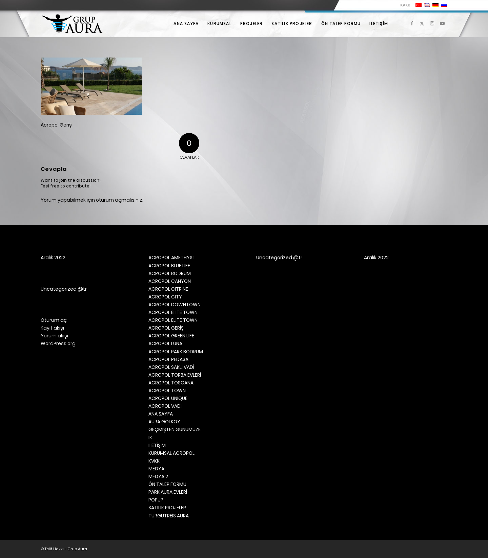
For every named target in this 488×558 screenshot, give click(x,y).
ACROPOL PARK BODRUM (175, 351)
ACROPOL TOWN (167, 390)
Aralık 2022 (53, 257)
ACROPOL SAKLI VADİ (171, 367)
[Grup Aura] (72, 23)
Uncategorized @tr (64, 289)
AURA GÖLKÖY (164, 421)
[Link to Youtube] (442, 23)
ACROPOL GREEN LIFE (171, 335)
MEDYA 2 (158, 476)
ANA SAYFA (160, 413)
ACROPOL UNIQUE (167, 398)
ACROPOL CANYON (169, 281)
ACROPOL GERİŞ (166, 328)
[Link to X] (422, 23)
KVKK (405, 5)
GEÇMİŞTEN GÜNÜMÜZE (174, 429)
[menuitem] (403, 5)
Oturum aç (54, 320)
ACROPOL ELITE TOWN (173, 312)
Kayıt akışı (52, 328)
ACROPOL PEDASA (168, 359)
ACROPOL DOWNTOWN (174, 304)
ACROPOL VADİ (165, 406)
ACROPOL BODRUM (169, 273)
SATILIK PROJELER (167, 507)
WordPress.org (58, 343)
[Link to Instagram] (432, 23)
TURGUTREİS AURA (168, 515)
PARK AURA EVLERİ (167, 492)
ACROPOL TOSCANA (171, 382)
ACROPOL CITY (165, 296)
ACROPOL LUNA (165, 343)
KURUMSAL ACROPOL (171, 453)
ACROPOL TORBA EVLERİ (174, 375)
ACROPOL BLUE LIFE (169, 265)
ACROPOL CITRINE (168, 289)
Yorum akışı (54, 335)
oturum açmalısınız (119, 200)
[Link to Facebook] (412, 23)
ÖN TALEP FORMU (167, 484)
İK (150, 437)
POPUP (155, 499)
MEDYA (156, 468)
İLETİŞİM (157, 445)
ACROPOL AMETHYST (172, 257)
